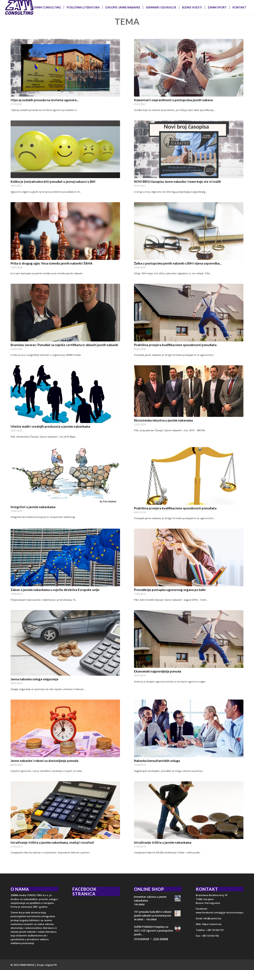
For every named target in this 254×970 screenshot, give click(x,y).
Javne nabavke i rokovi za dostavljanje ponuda (44, 761)
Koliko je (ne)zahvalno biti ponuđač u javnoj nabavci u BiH (53, 181)
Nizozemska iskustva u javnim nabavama (163, 420)
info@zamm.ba (212, 918)
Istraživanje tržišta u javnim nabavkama (162, 842)
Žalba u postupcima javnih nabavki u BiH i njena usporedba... (177, 263)
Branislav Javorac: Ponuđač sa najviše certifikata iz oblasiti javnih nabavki (64, 345)
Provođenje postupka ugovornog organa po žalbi (170, 590)
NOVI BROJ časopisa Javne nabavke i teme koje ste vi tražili (177, 181)
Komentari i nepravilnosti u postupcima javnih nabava (173, 100)
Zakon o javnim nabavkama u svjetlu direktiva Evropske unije (55, 590)
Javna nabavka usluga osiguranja (34, 679)
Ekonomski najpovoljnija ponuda (157, 671)
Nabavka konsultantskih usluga (157, 761)
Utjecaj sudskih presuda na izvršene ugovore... (45, 100)
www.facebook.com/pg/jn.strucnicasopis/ (220, 912)
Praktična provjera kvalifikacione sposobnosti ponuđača (175, 345)
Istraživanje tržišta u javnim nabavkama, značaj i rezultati (52, 842)
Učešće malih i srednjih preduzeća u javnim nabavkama (50, 426)
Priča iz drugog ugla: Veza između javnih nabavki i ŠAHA (51, 263)
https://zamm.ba (211, 924)
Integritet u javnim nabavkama (33, 507)
